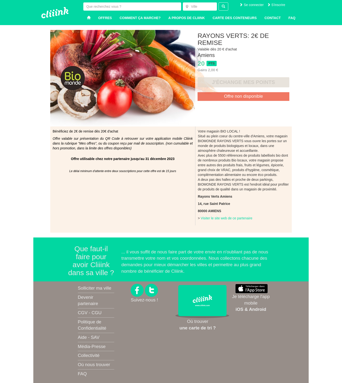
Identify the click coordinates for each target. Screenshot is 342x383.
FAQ (82, 373)
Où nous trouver (94, 364)
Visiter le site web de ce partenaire (226, 218)
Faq (291, 18)
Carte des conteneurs (235, 18)
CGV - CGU (89, 312)
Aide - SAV (89, 337)
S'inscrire (276, 5)
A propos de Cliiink (186, 18)
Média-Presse (92, 346)
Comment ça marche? (140, 18)
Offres (105, 18)
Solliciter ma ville (94, 288)
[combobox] (200, 6)
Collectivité (89, 355)
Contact (272, 18)
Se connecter (251, 5)
